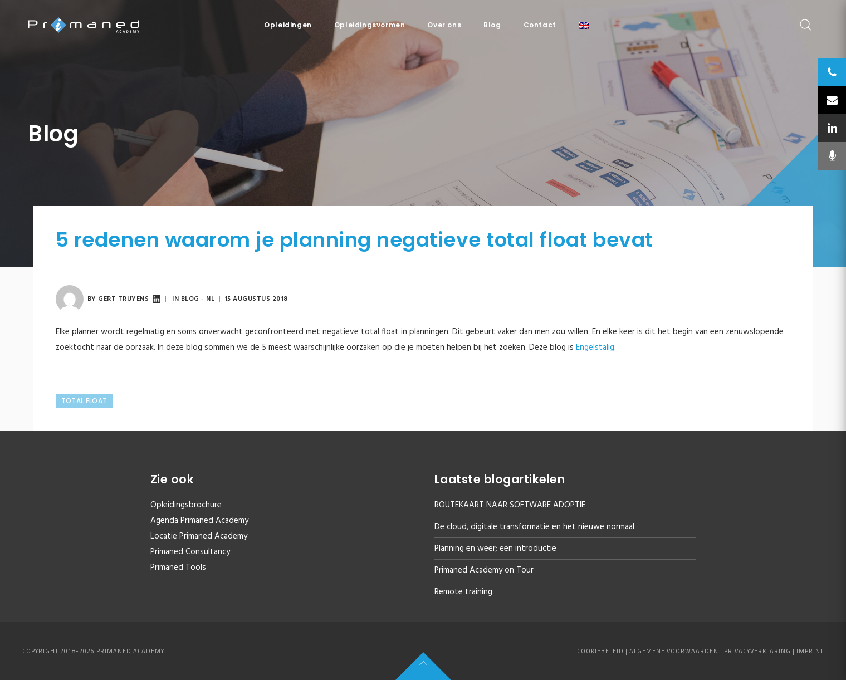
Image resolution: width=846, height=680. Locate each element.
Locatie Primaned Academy (198, 536)
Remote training (463, 592)
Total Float (84, 400)
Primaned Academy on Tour (484, 570)
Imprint (810, 651)
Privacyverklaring (757, 651)
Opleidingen (288, 25)
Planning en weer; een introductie (495, 548)
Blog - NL (198, 299)
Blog (492, 25)
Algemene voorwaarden (673, 651)
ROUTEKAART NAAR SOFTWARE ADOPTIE (509, 505)
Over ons (444, 25)
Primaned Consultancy (190, 552)
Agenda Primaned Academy (199, 520)
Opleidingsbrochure (186, 505)
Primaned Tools (178, 567)
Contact (540, 25)
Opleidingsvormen (369, 25)
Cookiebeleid (600, 651)
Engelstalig (595, 347)
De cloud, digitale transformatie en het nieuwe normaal (534, 527)
